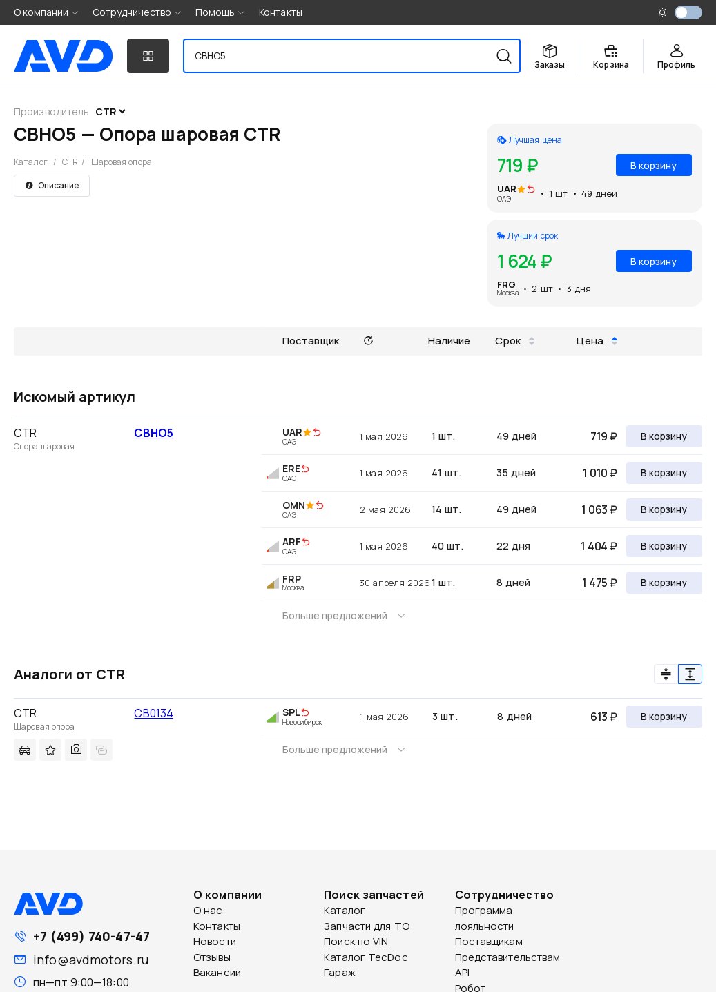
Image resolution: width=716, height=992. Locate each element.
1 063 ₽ (599, 509)
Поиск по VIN (356, 941)
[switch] (688, 12)
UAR (506, 188)
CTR (70, 162)
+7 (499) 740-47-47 (91, 936)
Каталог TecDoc (365, 957)
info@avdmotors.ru (90, 959)
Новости (214, 941)
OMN (293, 505)
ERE (291, 468)
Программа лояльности (484, 918)
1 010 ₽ (600, 472)
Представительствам (508, 957)
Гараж (340, 972)
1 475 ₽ (599, 582)
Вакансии (217, 972)
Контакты (280, 12)
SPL (291, 712)
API (462, 972)
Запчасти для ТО (366, 926)
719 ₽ (603, 436)
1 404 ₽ (599, 546)
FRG (506, 284)
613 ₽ (603, 716)
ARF (291, 541)
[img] (530, 190)
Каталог (31, 162)
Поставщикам (489, 941)
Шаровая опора (121, 162)
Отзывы (212, 957)
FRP (291, 578)
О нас (208, 910)
